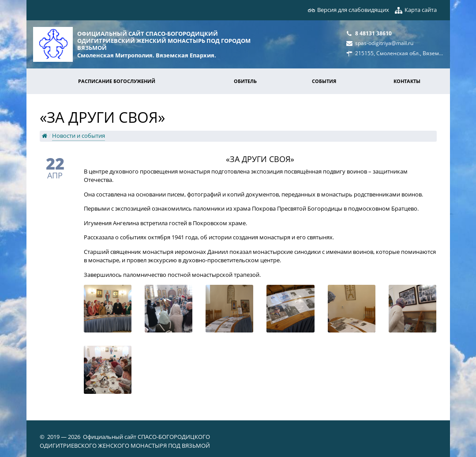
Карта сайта (421, 10)
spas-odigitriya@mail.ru (384, 42)
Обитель (245, 81)
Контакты (407, 81)
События (324, 81)
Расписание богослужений (116, 81)
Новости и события (78, 136)
